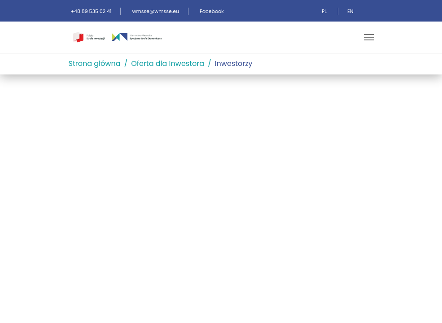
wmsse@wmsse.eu (155, 11)
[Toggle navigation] (369, 37)
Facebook (212, 11)
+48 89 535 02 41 (91, 11)
